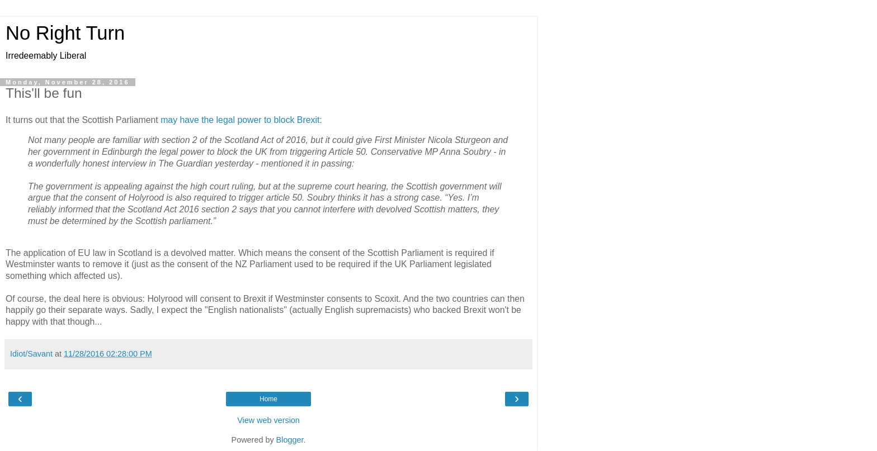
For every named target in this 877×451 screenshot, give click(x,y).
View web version (268, 420)
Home (268, 399)
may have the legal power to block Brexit (240, 120)
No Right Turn (65, 33)
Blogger (290, 439)
